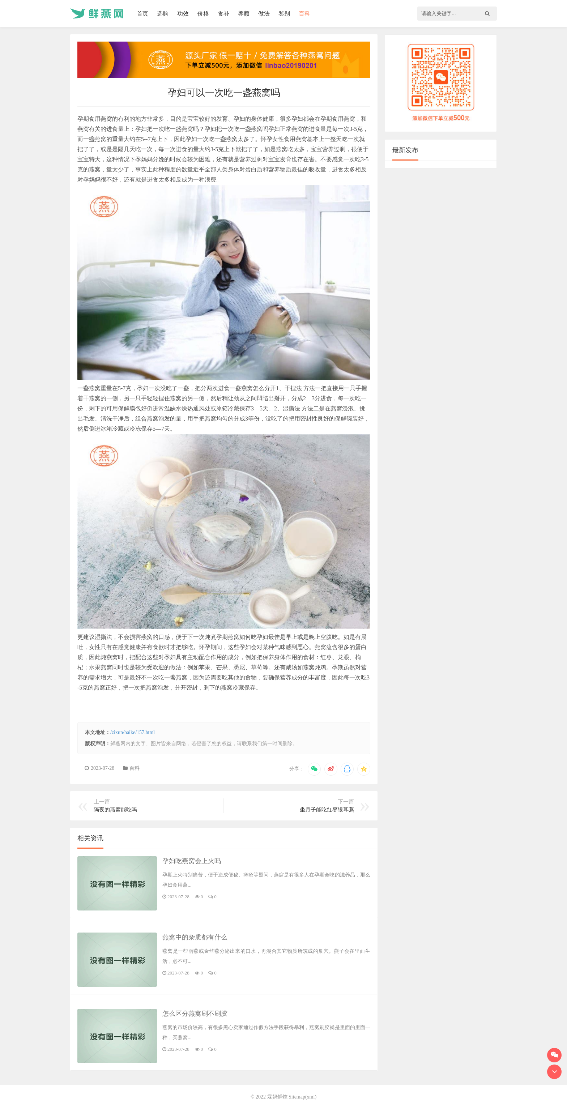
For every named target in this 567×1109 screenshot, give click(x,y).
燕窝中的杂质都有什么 (194, 937)
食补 (223, 13)
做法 (264, 13)
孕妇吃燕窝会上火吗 (191, 861)
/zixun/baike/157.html (132, 732)
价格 (203, 13)
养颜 (244, 13)
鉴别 (284, 13)
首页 (142, 13)
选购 (163, 13)
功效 (183, 13)
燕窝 (106, 119)
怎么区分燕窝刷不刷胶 (194, 1013)
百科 (304, 13)
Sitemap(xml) (302, 1097)
